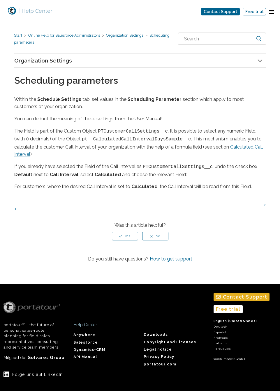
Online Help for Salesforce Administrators (64, 35)
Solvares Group (46, 356)
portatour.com (160, 363)
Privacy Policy (159, 356)
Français (221, 337)
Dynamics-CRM (89, 349)
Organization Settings (124, 35)
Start (18, 35)
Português (222, 348)
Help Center (35, 11)
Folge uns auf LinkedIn (37, 373)
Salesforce (85, 342)
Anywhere (84, 334)
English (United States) (235, 320)
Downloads (156, 334)
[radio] (125, 234)
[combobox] (222, 38)
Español (220, 331)
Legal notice (158, 349)
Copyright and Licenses (170, 341)
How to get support (171, 257)
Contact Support (220, 11)
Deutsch (221, 326)
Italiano (220, 342)
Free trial (254, 11)
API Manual (85, 356)
